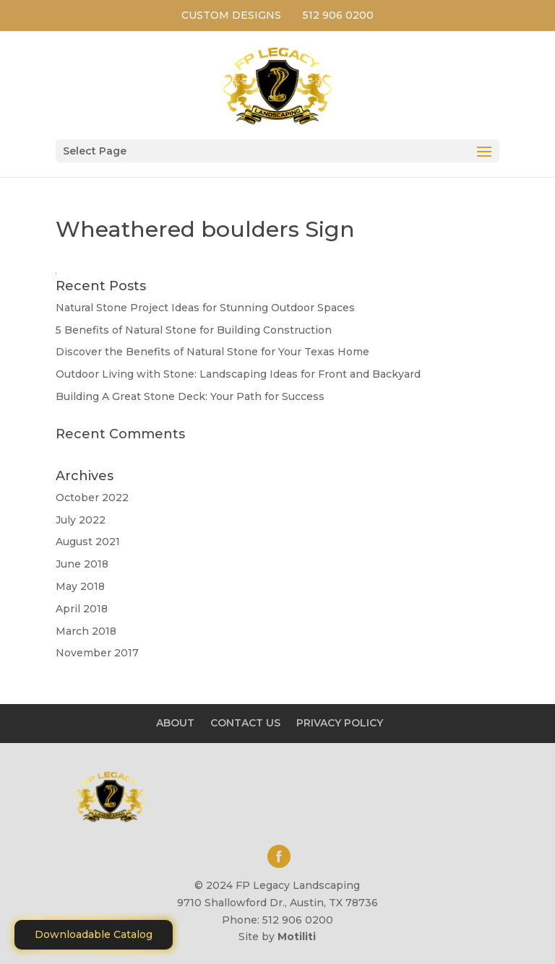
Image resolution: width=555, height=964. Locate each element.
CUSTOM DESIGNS (231, 15)
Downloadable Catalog (93, 934)
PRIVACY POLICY (339, 722)
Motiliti (297, 936)
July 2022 (81, 519)
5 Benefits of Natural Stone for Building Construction (194, 329)
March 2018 (86, 631)
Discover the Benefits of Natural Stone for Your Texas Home (212, 351)
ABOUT (175, 722)
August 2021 (88, 541)
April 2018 (82, 608)
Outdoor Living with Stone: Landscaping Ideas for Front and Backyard (238, 374)
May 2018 (80, 586)
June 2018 (82, 563)
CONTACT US (245, 722)
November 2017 (97, 652)
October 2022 (92, 497)
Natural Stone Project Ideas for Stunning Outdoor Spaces (205, 307)
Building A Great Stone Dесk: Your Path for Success (190, 396)
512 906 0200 (338, 15)
